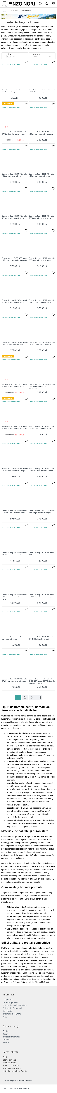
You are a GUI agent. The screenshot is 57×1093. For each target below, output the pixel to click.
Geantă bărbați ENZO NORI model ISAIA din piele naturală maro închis (14, 597)
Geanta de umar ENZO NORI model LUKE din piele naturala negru (15, 343)
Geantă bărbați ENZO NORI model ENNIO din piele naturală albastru (41, 469)
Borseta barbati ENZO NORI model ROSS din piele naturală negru (14, 385)
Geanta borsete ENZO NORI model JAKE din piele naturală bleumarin (14, 259)
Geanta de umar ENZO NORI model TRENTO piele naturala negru (42, 343)
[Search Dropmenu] (47, 3)
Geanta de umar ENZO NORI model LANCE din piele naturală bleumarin (42, 386)
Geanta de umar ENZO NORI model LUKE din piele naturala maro (42, 301)
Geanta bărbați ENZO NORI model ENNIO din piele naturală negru (41, 596)
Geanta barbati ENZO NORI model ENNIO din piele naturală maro (14, 512)
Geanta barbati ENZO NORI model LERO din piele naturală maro (41, 427)
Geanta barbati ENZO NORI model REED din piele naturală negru (41, 217)
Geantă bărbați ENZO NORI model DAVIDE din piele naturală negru (14, 680)
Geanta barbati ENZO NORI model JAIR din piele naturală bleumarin (41, 133)
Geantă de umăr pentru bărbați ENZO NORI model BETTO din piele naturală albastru (42, 681)
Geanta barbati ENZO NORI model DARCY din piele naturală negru (14, 133)
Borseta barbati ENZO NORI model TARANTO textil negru (42, 91)
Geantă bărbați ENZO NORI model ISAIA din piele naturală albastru (41, 554)
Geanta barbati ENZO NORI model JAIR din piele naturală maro (14, 175)
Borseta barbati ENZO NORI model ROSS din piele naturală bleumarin (14, 427)
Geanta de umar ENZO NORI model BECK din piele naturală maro (42, 259)
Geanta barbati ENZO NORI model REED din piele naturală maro (14, 217)
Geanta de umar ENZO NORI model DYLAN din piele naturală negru (15, 469)
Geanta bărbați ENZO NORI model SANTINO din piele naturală (41, 638)
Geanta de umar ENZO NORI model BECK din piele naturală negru (15, 301)
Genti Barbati (13, 11)
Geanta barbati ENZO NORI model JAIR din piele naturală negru (41, 175)
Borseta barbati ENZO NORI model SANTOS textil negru (14, 91)
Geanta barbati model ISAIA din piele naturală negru (13, 638)
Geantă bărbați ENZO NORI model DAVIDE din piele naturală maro (14, 554)
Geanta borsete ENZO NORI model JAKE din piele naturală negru (42, 512)
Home (4, 11)
